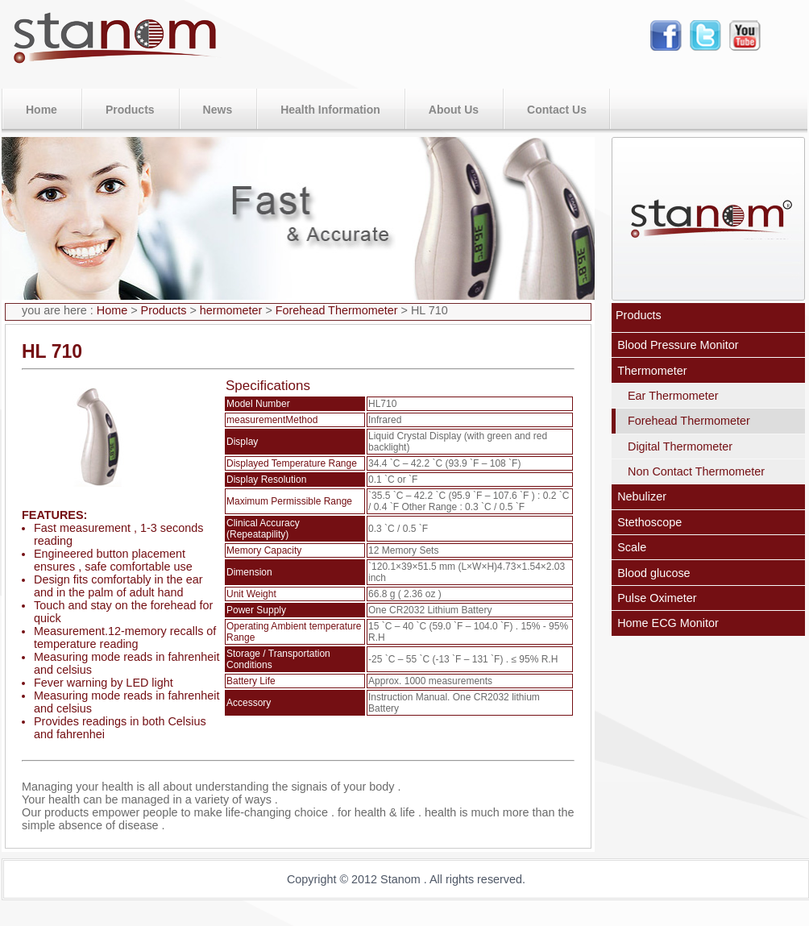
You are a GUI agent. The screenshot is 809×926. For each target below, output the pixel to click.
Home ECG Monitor (668, 623)
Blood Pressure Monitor (677, 344)
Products (164, 310)
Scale (631, 547)
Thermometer (652, 370)
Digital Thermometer (680, 446)
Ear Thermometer (673, 395)
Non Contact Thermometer (696, 471)
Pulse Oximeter (656, 598)
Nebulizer (641, 496)
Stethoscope (649, 522)
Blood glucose (653, 573)
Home (112, 310)
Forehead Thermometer (338, 310)
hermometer (233, 310)
